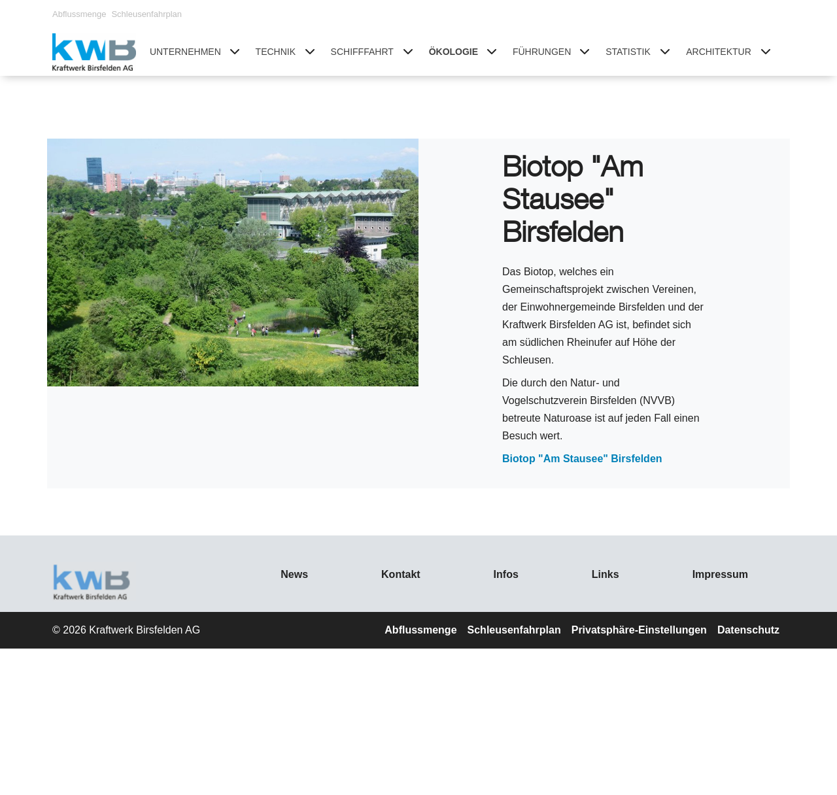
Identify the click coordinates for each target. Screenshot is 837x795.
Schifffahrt (362, 51)
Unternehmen (185, 51)
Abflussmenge (79, 14)
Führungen (542, 51)
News (294, 574)
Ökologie (453, 51)
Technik (276, 51)
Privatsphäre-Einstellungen (639, 629)
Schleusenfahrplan (146, 14)
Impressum (720, 574)
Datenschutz (748, 629)
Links (605, 574)
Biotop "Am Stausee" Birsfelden (582, 458)
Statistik (628, 51)
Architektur (718, 51)
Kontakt (400, 574)
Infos (506, 574)
